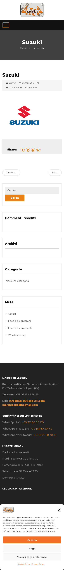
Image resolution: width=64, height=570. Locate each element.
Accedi (12, 313)
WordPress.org (17, 335)
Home (23, 48)
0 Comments (15, 87)
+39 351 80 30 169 (33, 422)
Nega (32, 548)
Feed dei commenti (20, 327)
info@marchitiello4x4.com (27, 400)
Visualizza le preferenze (32, 556)
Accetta (32, 539)
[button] (59, 509)
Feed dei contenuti (19, 320)
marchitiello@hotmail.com (20, 404)
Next (54, 172)
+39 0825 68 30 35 (45, 435)
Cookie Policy (24, 564)
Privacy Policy (38, 564)
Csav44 (12, 83)
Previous (11, 172)
